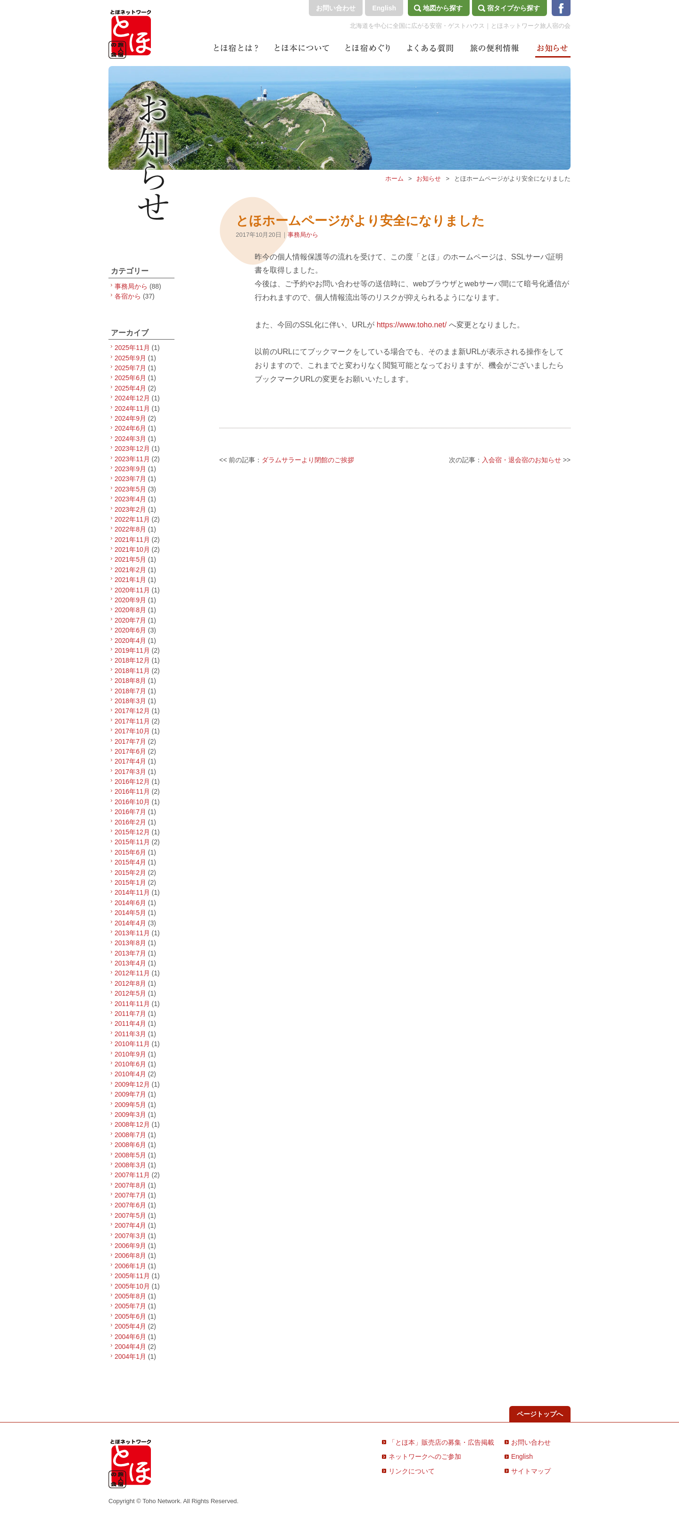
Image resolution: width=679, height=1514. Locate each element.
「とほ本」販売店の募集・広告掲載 (441, 1442)
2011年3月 (130, 1034)
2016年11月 (132, 791)
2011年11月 (132, 1003)
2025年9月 (130, 358)
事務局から (303, 234)
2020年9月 (130, 600)
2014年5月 (130, 912)
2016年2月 (130, 822)
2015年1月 (130, 882)
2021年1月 (130, 579)
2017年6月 (130, 751)
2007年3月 (130, 1235)
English (384, 8)
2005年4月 (130, 1326)
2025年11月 (132, 347)
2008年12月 (132, 1124)
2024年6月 (130, 428)
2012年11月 (132, 973)
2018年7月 (130, 691)
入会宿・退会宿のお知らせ (521, 460)
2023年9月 (130, 469)
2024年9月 (130, 418)
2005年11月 (132, 1276)
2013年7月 (130, 953)
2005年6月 (130, 1316)
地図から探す (443, 8)
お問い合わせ (336, 8)
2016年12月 (132, 781)
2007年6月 (130, 1205)
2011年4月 (130, 1023)
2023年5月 (130, 489)
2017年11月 (132, 721)
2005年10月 (132, 1286)
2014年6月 (130, 903)
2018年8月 (130, 680)
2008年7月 (130, 1135)
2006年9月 (130, 1245)
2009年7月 (130, 1094)
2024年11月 (132, 408)
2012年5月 (130, 993)
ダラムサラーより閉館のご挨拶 (308, 460)
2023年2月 (130, 509)
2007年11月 (132, 1175)
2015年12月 (132, 832)
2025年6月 (130, 378)
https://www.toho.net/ (412, 325)
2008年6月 (130, 1144)
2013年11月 (132, 933)
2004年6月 (130, 1336)
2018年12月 (132, 660)
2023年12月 (132, 448)
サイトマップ (531, 1471)
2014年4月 (130, 923)
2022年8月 (130, 529)
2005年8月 (130, 1296)
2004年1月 (130, 1356)
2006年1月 (130, 1266)
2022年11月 (132, 519)
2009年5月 (130, 1104)
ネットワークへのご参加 (425, 1456)
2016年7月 (130, 811)
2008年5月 (130, 1155)
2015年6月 (130, 852)
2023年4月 (130, 499)
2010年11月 (132, 1044)
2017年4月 (130, 761)
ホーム (394, 178)
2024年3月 (130, 438)
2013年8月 (130, 943)
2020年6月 (130, 630)
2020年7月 (130, 620)
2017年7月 (130, 741)
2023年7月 (130, 478)
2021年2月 (130, 570)
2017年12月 (132, 711)
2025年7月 (130, 368)
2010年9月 (130, 1054)
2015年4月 (130, 862)
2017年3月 (130, 771)
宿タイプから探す (513, 8)
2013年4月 (130, 963)
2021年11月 (132, 539)
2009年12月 (132, 1084)
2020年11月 (132, 590)
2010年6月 (130, 1064)
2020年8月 (130, 610)
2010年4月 (130, 1074)
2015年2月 (130, 872)
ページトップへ (540, 1414)
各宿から (128, 296)
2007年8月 (130, 1185)
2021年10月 (132, 549)
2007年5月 (130, 1215)
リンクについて (412, 1471)
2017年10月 (132, 731)
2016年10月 (132, 802)
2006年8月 (130, 1255)
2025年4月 (130, 388)
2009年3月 (130, 1114)
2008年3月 (130, 1165)
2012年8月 (130, 983)
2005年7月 (130, 1306)
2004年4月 (130, 1346)
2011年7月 (130, 1013)
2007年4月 (130, 1225)
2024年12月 (132, 398)
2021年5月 (130, 559)
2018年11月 (132, 670)
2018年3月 (130, 701)
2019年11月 (132, 650)
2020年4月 (130, 640)
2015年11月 (132, 842)
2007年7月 (130, 1195)
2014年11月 (132, 892)
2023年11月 (132, 459)
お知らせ (428, 178)
